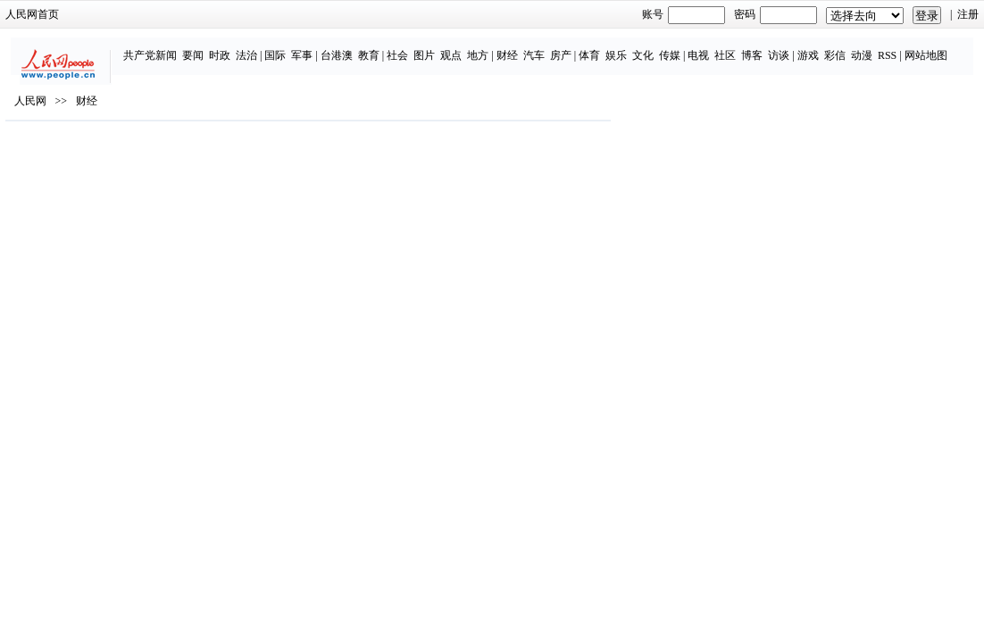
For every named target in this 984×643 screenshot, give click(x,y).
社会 (354, 46)
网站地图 (882, 46)
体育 (546, 46)
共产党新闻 (107, 46)
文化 (600, 46)
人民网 (88, 152)
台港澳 (294, 46)
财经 (463, 46)
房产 (517, 46)
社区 (682, 46)
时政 (177, 46)
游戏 (765, 46)
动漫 (819, 46)
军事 (259, 46)
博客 (709, 46)
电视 (655, 46)
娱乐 (573, 46)
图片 (381, 46)
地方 (435, 46)
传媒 (627, 46)
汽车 (490, 46)
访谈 (735, 46)
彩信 (792, 46)
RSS (844, 46)
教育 (326, 46)
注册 (910, 14)
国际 (232, 46)
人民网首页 (90, 14)
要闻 (150, 46)
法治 (203, 46)
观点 (408, 46)
